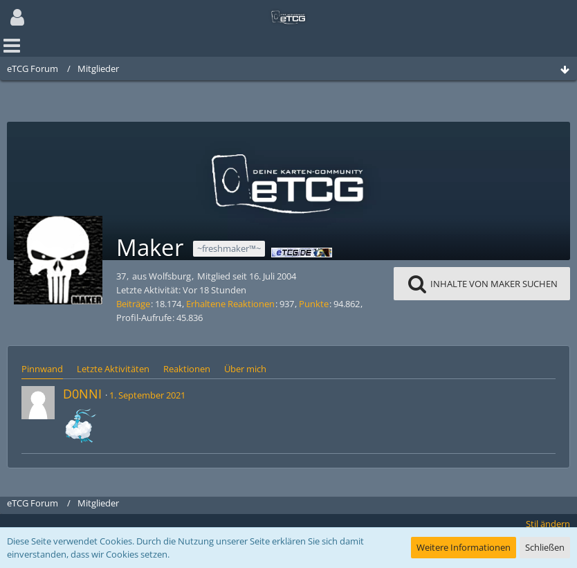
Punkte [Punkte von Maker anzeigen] (314, 303)
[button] (17, 17)
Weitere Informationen (463, 547)
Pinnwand (42, 369)
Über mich (245, 369)
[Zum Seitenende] (564, 70)
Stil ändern (548, 523)
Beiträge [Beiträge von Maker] (133, 303)
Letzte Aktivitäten (113, 369)
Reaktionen (186, 369)
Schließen (545, 547)
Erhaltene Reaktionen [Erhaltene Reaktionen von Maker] (230, 303)
